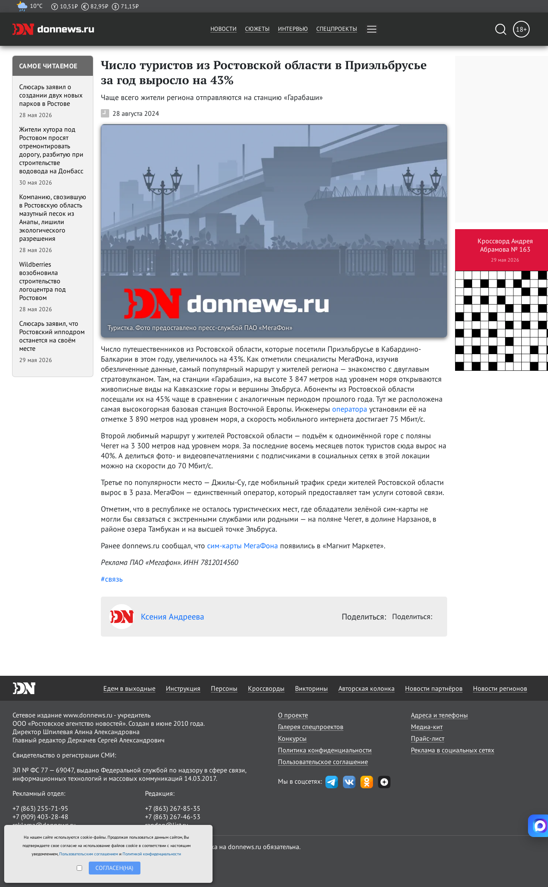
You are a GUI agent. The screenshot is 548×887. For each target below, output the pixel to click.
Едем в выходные (129, 688)
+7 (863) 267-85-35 (172, 808)
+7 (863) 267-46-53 (172, 816)
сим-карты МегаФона (243, 545)
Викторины (311, 688)
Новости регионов (500, 688)
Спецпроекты (336, 28)
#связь (112, 579)
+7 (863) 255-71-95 (40, 808)
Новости (223, 28)
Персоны (224, 688)
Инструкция (183, 688)
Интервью (293, 28)
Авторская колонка (366, 688)
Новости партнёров (434, 688)
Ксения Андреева (156, 616)
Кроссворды (266, 688)
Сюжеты (257, 28)
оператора (349, 409)
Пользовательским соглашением (88, 854)
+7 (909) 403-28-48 (40, 816)
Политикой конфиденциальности (152, 854)
